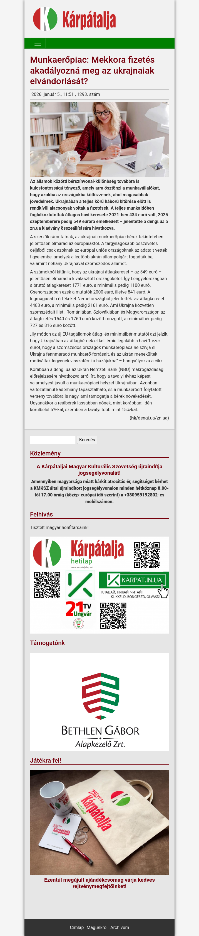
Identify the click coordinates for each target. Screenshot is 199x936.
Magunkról (97, 927)
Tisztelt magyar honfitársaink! (59, 527)
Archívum (119, 927)
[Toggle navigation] (38, 43)
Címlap (77, 927)
